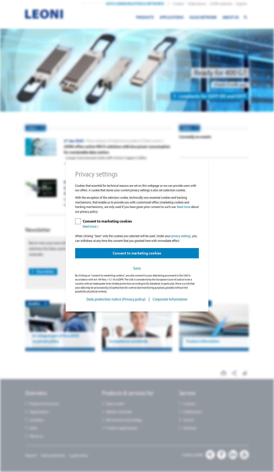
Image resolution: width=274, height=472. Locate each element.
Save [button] (137, 268)
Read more (184, 207)
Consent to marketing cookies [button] (137, 253)
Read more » (90, 226)
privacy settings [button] (181, 236)
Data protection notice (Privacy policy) (116, 299)
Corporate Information (170, 299)
